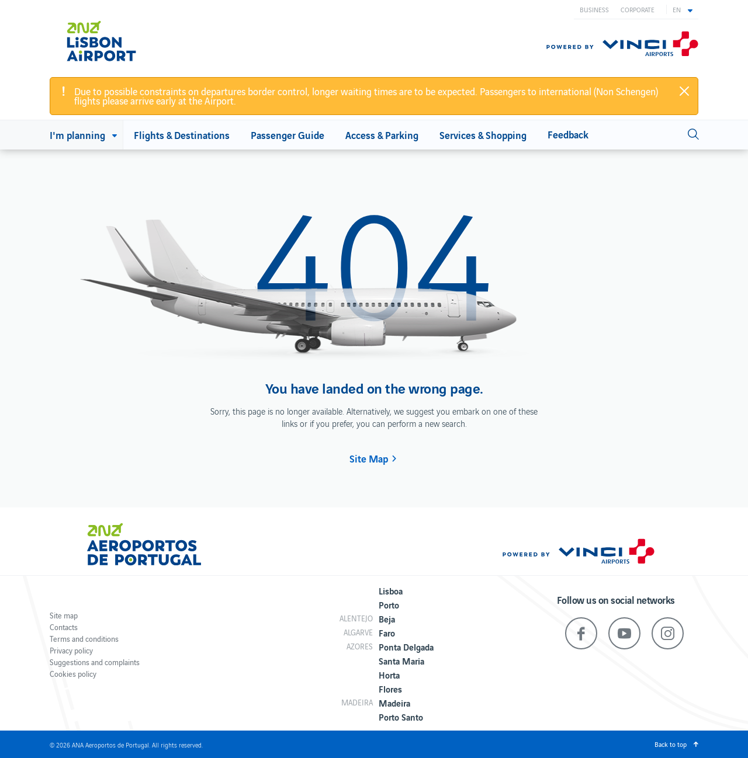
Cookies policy (73, 673)
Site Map (368, 458)
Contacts (64, 626)
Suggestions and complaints (95, 661)
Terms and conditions (84, 638)
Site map (64, 615)
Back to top (670, 744)
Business (594, 9)
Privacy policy (71, 650)
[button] (682, 9)
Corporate (637, 9)
